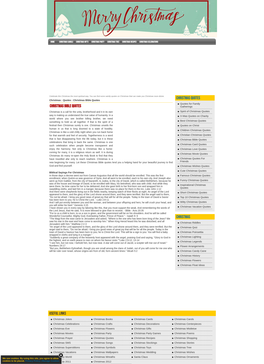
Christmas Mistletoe (185, 328)
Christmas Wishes (184, 352)
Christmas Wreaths (104, 356)
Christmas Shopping (185, 338)
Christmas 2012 (102, 361)
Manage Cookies (50, 361)
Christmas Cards (143, 319)
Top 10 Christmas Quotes (194, 197)
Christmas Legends (191, 241)
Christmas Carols (66, 41)
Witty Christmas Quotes (193, 201)
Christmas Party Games (147, 333)
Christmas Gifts (82, 41)
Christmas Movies (63, 333)
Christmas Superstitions (66, 347)
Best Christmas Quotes (193, 120)
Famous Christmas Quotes (195, 175)
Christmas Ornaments (186, 356)
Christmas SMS (62, 342)
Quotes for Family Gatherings (190, 105)
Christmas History (190, 255)
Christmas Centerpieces (187, 323)
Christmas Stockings (145, 342)
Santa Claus (141, 356)
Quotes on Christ (189, 125)
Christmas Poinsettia (191, 232)
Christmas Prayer (63, 338)
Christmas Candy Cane (193, 250)
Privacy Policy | (33, 361)
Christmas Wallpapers (106, 352)
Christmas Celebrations (148, 41)
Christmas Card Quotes (193, 144)
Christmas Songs (103, 342)
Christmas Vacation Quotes (195, 206)
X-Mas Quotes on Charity (194, 116)
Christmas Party (97, 41)
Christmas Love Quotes (193, 149)
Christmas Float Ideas (192, 265)
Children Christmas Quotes (195, 130)
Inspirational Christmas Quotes (193, 186)
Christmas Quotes (188, 98)
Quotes (67, 100)
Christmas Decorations (147, 323)
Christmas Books (103, 319)
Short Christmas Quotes (193, 192)
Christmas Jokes (62, 319)
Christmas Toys (142, 347)
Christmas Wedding (145, 352)
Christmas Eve (61, 328)
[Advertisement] (132, 69)
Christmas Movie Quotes (194, 153)
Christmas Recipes (129, 41)
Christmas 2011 (62, 361)
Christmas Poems (184, 333)
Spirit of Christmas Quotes (195, 111)
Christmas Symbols (104, 347)
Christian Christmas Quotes (195, 134)
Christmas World (62, 356)
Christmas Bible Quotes (193, 139)
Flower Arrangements (192, 246)
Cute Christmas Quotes (193, 170)
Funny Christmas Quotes (194, 180)
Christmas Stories (184, 342)
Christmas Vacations (64, 352)
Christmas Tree (113, 41)
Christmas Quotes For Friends (192, 160)
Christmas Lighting (190, 236)
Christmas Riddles (190, 222)
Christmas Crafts (103, 323)
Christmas (55, 100)
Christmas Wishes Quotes (194, 166)
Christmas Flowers (190, 260)
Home (53, 41)
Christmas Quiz (188, 227)
